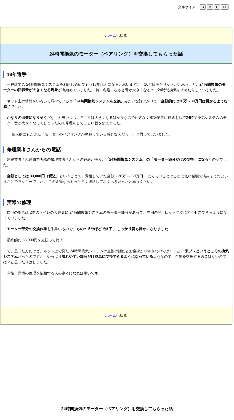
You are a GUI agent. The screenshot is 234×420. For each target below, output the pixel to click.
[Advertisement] (117, 20)
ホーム (110, 35)
